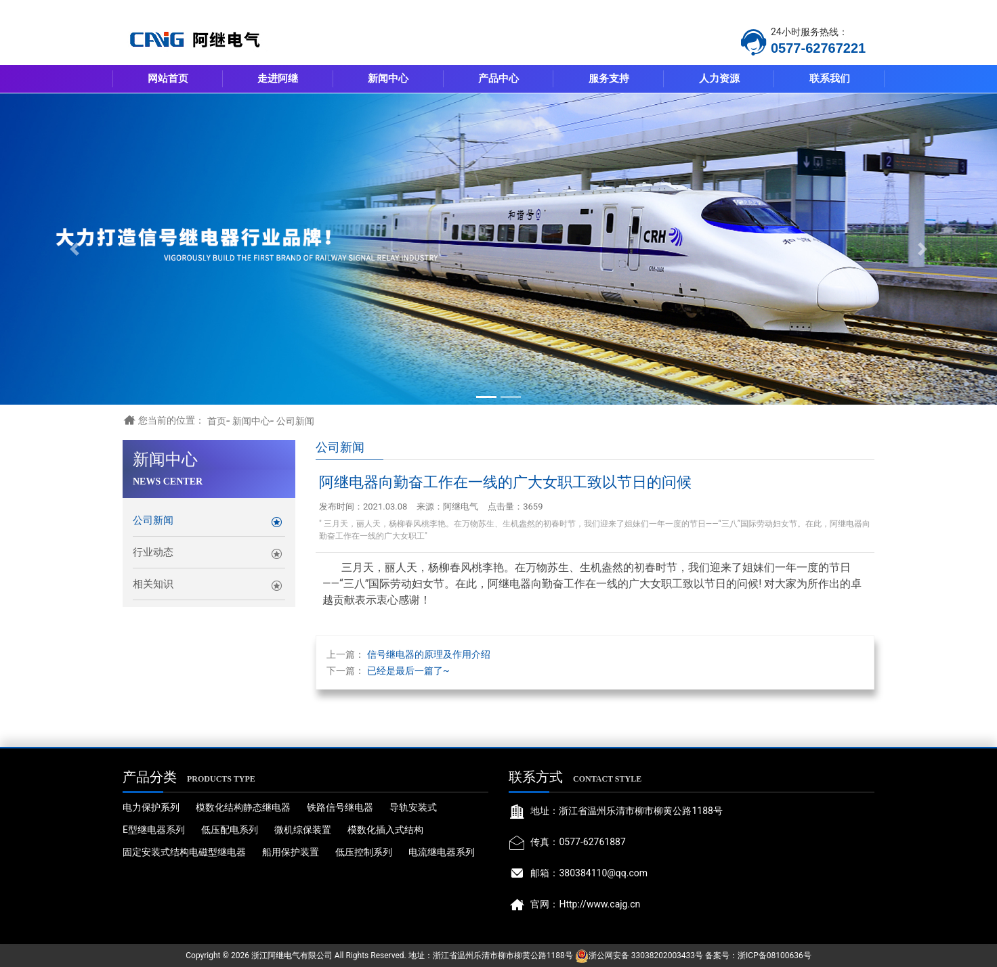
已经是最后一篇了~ (408, 670)
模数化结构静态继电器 (243, 807)
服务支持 (609, 78)
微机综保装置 (302, 829)
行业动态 (153, 552)
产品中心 (498, 78)
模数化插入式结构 (385, 829)
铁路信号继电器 (340, 807)
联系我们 (829, 78)
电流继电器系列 (441, 852)
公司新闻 (295, 420)
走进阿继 (277, 78)
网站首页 (168, 78)
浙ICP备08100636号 (774, 955)
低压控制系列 (363, 852)
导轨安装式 (413, 807)
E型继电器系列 (154, 829)
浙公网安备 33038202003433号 (646, 955)
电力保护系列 (151, 807)
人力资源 (719, 78)
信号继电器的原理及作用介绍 (428, 654)
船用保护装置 (290, 852)
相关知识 (153, 584)
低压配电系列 (229, 829)
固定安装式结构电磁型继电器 (184, 852)
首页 (216, 420)
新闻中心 (388, 78)
